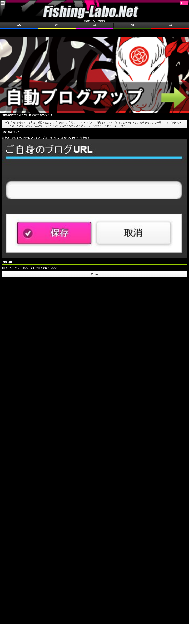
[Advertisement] (94, 32)
